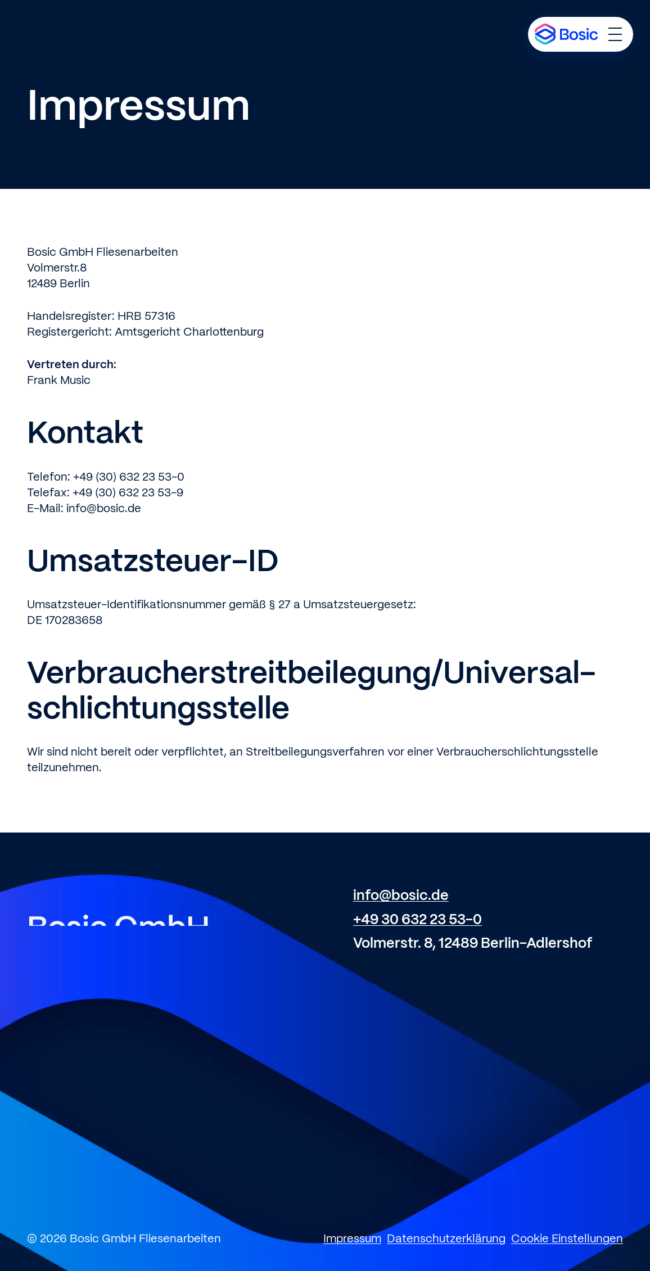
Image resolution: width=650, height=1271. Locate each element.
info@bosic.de (401, 896)
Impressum (352, 1239)
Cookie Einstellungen (567, 1239)
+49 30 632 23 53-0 (417, 920)
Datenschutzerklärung (446, 1239)
